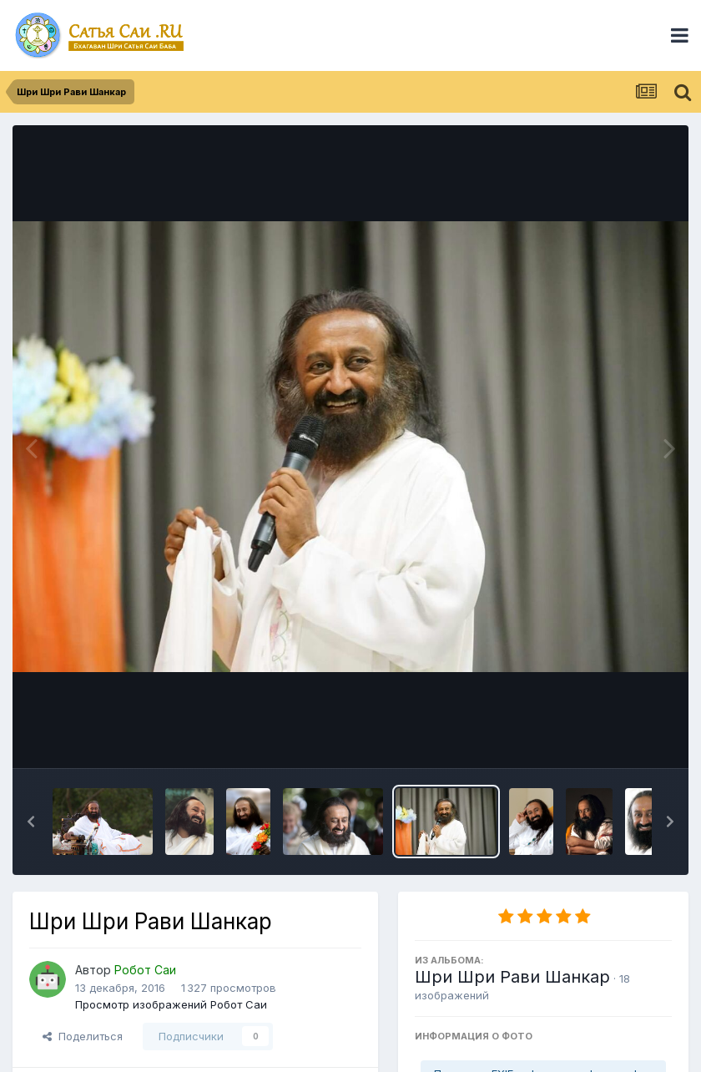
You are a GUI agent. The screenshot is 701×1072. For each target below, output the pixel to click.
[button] (31, 821)
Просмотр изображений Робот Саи (171, 1004)
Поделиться (83, 1036)
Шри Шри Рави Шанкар (512, 977)
